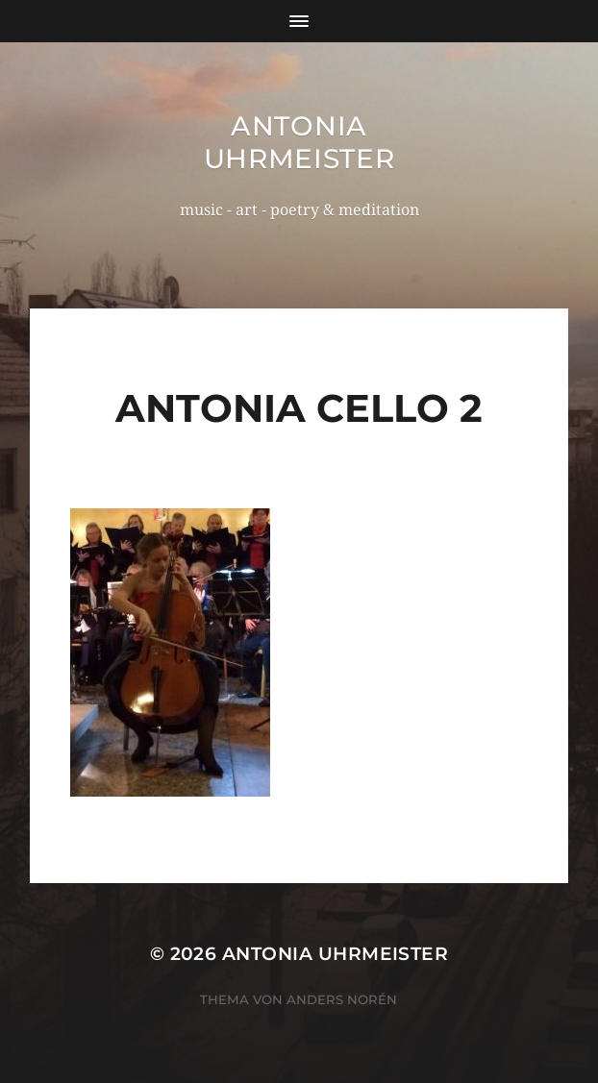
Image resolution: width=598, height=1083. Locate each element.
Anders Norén (342, 999)
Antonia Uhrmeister (299, 142)
